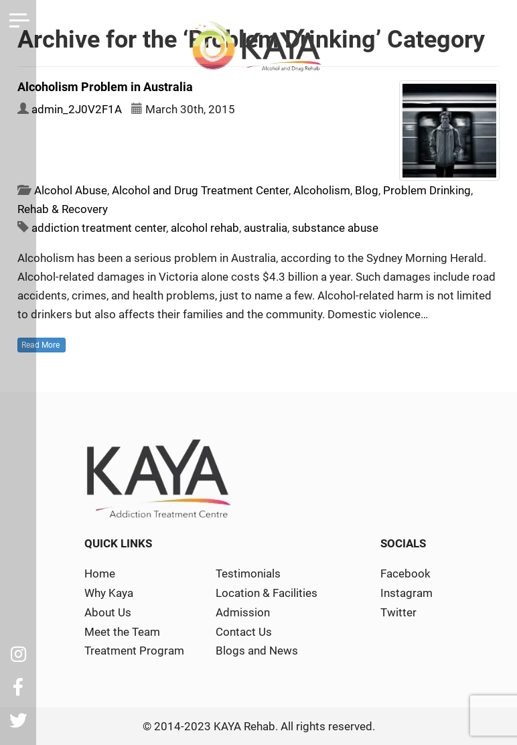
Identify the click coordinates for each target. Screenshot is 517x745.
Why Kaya (108, 593)
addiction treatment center (98, 227)
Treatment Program (134, 650)
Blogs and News (257, 650)
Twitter (398, 612)
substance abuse (335, 227)
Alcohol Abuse (70, 190)
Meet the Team (122, 631)
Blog (366, 190)
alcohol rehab (205, 227)
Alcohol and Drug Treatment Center (200, 190)
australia (265, 227)
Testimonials (248, 573)
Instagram (406, 593)
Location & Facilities (266, 593)
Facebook (405, 573)
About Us (107, 612)
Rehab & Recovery (62, 209)
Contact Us (244, 631)
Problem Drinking (427, 190)
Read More (41, 345)
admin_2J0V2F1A (76, 109)
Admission (243, 612)
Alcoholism (321, 190)
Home (99, 573)
